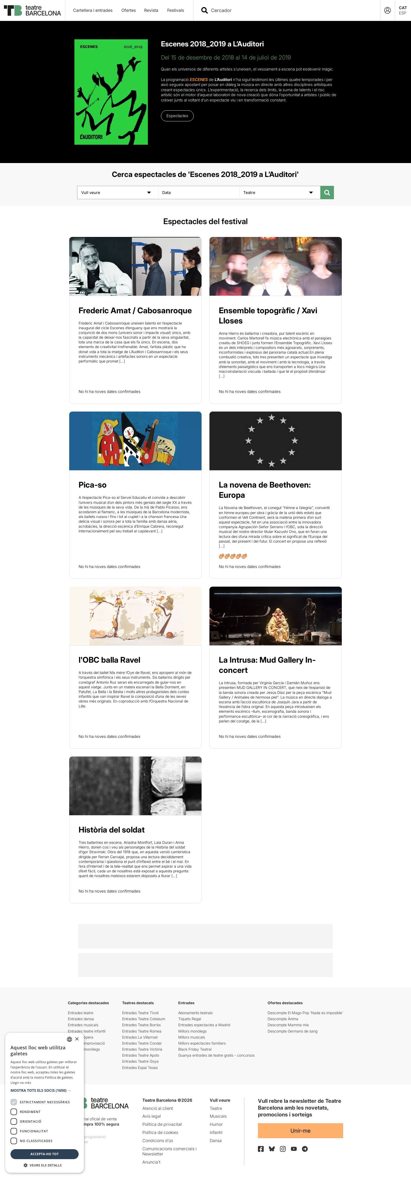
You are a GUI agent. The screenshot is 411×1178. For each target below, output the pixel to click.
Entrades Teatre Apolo (140, 1055)
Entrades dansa (81, 1019)
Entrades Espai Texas (140, 1067)
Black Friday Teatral (195, 1049)
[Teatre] (279, 192)
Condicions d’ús (157, 1140)
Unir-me (300, 1130)
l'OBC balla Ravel (109, 659)
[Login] (387, 10)
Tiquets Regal (189, 1019)
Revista (151, 10)
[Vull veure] (117, 192)
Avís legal (151, 1116)
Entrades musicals (83, 1025)
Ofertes (128, 10)
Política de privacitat (162, 1124)
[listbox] (69, 1039)
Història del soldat (112, 829)
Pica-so (93, 484)
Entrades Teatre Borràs (141, 1025)
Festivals (175, 10)
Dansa (216, 1140)
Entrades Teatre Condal (141, 1043)
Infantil (216, 1132)
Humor (216, 1124)
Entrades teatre (80, 1013)
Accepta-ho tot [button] (44, 1154)
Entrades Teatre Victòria (142, 1049)
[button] (44, 1090)
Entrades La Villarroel (140, 1037)
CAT (403, 7)
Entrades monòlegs (84, 1049)
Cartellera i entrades (92, 10)
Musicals (218, 1116)
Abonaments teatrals (195, 1013)
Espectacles (177, 115)
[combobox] (291, 10)
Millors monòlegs (192, 1031)
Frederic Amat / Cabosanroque (135, 310)
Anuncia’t (151, 1162)
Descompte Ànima (283, 1019)
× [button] (77, 1039)
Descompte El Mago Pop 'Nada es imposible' (305, 1013)
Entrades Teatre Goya (140, 1061)
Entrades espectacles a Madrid (204, 1025)
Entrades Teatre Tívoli (140, 1013)
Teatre (216, 1108)
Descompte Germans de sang (292, 1031)
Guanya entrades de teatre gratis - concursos (216, 1055)
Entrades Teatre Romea (141, 1031)
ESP (402, 12)
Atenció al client (157, 1108)
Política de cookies (160, 1132)
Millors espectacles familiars (202, 1043)
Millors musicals (191, 1037)
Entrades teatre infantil (86, 1031)
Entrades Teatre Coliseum (143, 1019)
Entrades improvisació (86, 1043)
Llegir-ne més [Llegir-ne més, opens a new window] (20, 1082)
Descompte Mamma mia (288, 1025)
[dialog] (44, 1103)
